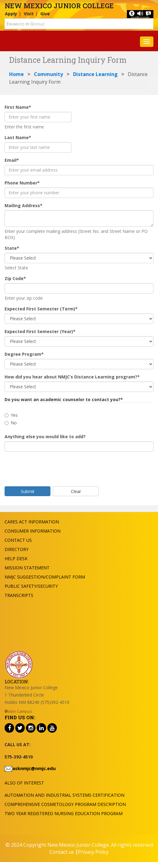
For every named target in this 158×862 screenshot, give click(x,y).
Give (45, 14)
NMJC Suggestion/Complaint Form (45, 577)
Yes (11, 415)
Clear (76, 491)
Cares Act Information (32, 522)
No (11, 423)
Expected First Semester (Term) (41, 309)
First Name (18, 107)
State (12, 248)
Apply (11, 14)
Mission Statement (27, 568)
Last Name (18, 137)
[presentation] (51, 468)
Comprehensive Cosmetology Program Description (65, 804)
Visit (29, 14)
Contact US (18, 540)
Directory (16, 549)
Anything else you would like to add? (45, 436)
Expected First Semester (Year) (40, 331)
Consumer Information (33, 531)
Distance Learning (95, 74)
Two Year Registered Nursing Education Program (64, 813)
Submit (28, 491)
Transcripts (19, 595)
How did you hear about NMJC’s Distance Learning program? (72, 377)
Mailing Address (23, 205)
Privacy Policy (93, 851)
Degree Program (24, 354)
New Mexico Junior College (59, 5)
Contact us (62, 851)
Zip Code (15, 278)
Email (12, 160)
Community (48, 74)
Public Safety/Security (31, 586)
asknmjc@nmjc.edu (34, 768)
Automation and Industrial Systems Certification (64, 795)
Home (16, 74)
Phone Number (22, 183)
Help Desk (16, 558)
